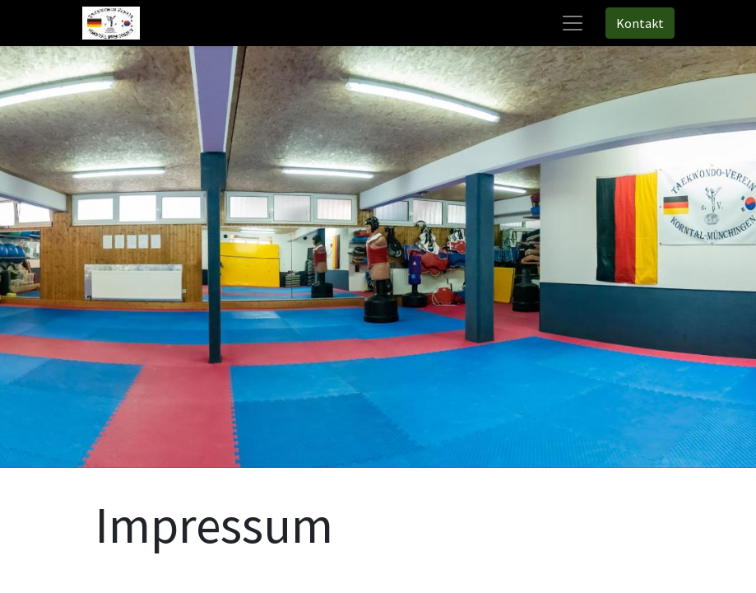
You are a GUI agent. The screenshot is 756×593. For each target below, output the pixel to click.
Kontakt (640, 23)
